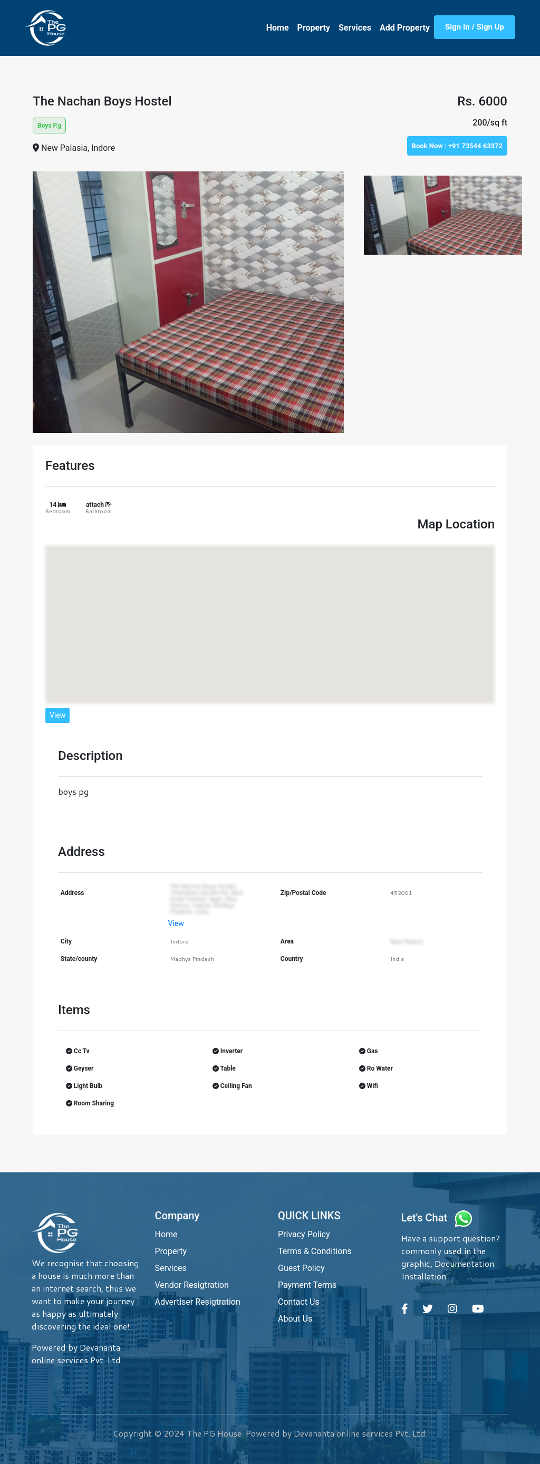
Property (313, 28)
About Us (295, 1319)
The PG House (214, 1433)
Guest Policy (301, 1268)
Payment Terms (307, 1285)
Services (355, 28)
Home (277, 28)
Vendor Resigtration (192, 1285)
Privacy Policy (304, 1234)
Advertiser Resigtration (197, 1302)
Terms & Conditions (315, 1251)
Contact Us (299, 1302)
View (57, 715)
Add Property (405, 28)
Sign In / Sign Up (474, 27)
